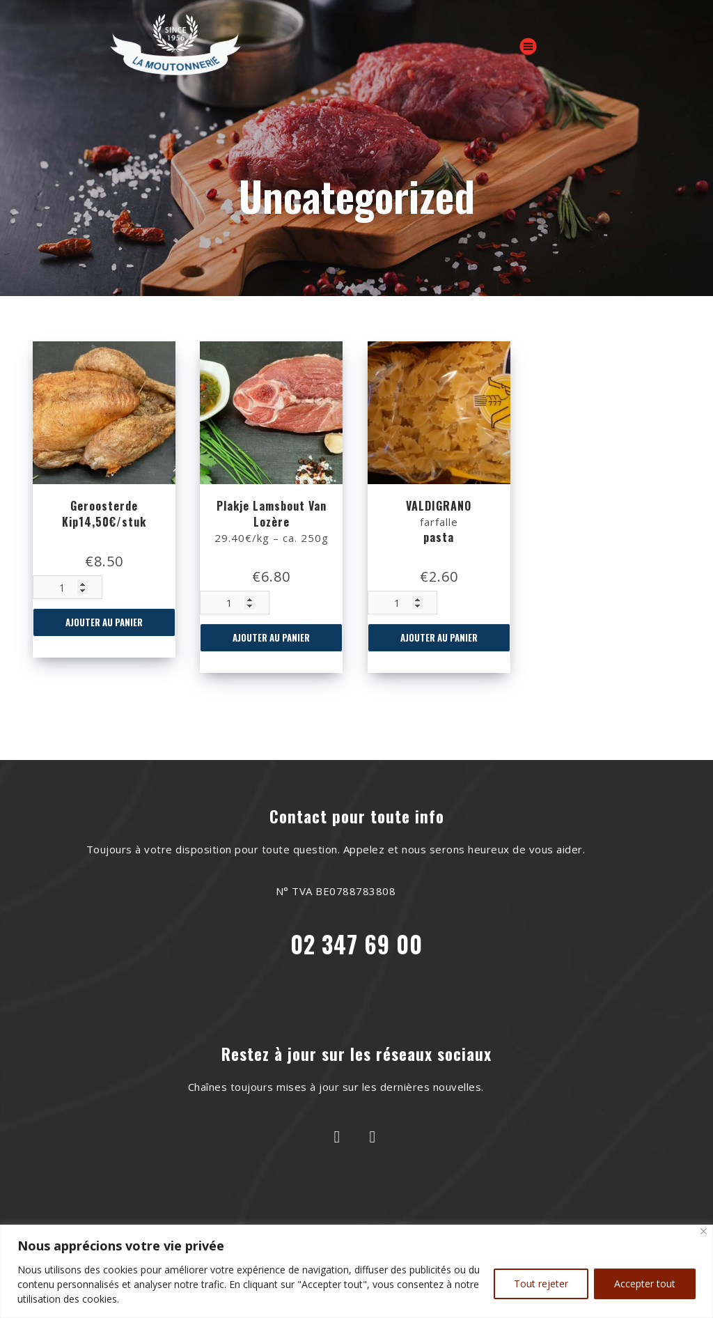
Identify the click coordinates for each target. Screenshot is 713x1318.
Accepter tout (644, 1283)
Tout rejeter (541, 1283)
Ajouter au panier (104, 622)
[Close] (703, 1231)
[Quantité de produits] (67, 587)
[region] (356, 1271)
